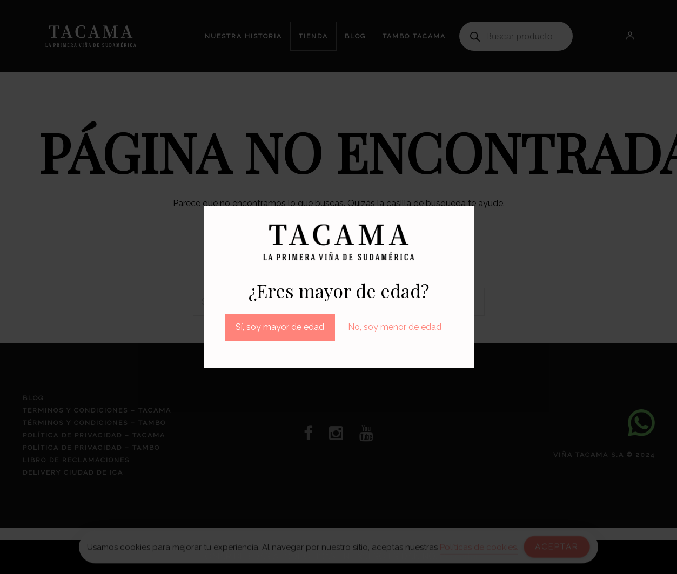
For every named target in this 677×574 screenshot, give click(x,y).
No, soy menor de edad (394, 327)
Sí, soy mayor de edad (280, 327)
